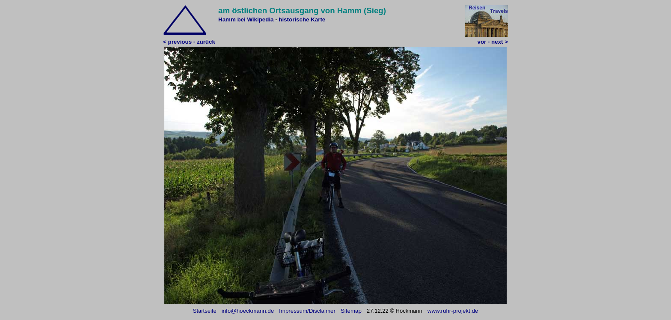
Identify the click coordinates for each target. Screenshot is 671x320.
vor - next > (493, 42)
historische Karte (302, 19)
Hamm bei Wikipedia (246, 19)
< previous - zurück (189, 42)
